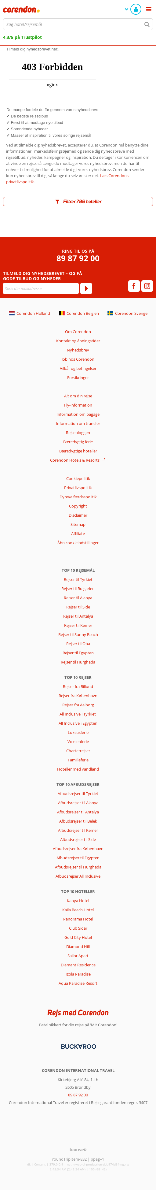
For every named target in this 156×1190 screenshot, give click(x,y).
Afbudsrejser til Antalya (78, 812)
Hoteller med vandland (78, 769)
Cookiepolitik (78, 478)
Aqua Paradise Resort (78, 983)
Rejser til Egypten (78, 653)
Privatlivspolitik (78, 487)
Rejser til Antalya (78, 616)
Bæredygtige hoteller (78, 451)
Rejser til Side (78, 607)
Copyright (78, 506)
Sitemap (78, 524)
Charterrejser (78, 750)
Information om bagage (78, 414)
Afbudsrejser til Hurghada (78, 867)
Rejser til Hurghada (78, 662)
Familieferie (78, 760)
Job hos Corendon (78, 359)
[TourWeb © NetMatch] (78, 1149)
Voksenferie (78, 741)
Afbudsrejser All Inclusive (78, 876)
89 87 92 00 (78, 258)
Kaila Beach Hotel (78, 910)
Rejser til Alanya (78, 598)
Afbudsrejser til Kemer (78, 830)
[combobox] (78, 24)
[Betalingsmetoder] (78, 1046)
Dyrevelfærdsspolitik (78, 497)
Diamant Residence (78, 965)
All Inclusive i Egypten (78, 723)
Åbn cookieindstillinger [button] (78, 542)
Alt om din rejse (78, 396)
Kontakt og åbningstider (78, 341)
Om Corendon (78, 331)
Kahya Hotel (78, 900)
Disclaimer (78, 515)
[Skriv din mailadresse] (41, 288)
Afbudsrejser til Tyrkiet (78, 793)
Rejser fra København (78, 695)
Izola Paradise (78, 974)
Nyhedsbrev (78, 350)
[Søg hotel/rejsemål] (78, 24)
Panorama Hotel (78, 919)
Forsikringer (78, 377)
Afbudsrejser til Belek (78, 821)
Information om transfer (78, 423)
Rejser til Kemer (78, 625)
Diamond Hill (78, 946)
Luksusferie (78, 732)
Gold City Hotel (78, 937)
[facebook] (134, 286)
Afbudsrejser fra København (78, 848)
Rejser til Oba (78, 643)
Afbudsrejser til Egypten (78, 858)
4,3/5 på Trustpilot (22, 37)
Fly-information (78, 405)
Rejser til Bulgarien (78, 588)
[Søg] (147, 24)
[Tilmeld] (86, 288)
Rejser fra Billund (78, 686)
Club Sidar (78, 928)
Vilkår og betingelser (78, 368)
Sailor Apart (78, 955)
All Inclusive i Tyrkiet (78, 714)
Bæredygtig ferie (78, 441)
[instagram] (147, 286)
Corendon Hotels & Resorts (75, 460)
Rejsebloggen (78, 432)
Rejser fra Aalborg (78, 705)
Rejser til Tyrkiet (78, 579)
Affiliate (78, 533)
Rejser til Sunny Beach (78, 634)
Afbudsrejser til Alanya (78, 802)
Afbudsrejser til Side (78, 839)
